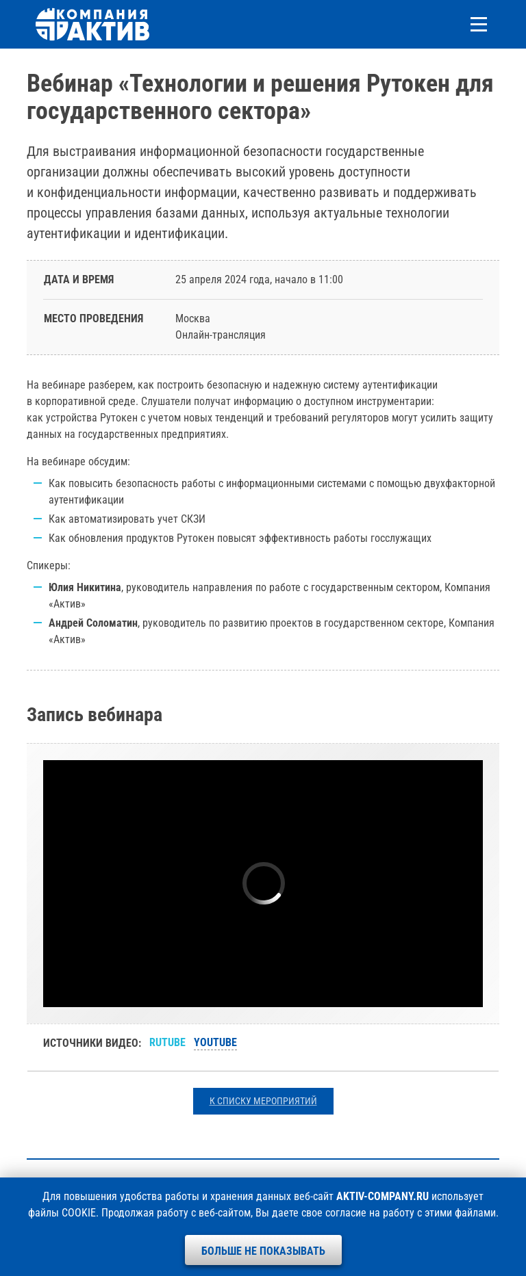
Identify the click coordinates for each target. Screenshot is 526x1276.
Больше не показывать (263, 1251)
